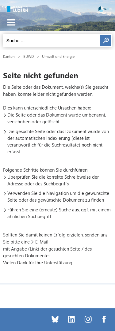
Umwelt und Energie (58, 56)
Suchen (106, 41)
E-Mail (41, 242)
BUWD (28, 56)
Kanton (9, 56)
